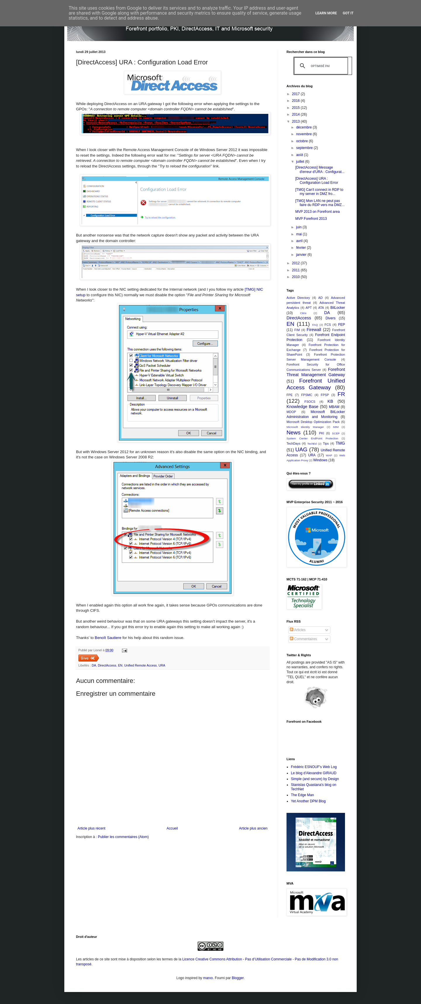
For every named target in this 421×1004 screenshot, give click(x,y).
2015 (296, 108)
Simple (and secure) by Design (315, 779)
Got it (348, 13)
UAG (301, 449)
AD (320, 297)
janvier (302, 255)
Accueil (172, 828)
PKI (321, 433)
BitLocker (337, 308)
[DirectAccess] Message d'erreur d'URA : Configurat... (319, 169)
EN (120, 665)
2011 (296, 270)
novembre (304, 134)
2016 (296, 101)
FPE (290, 395)
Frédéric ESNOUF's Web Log (314, 767)
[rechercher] (320, 65)
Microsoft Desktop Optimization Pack (313, 422)
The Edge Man (302, 795)
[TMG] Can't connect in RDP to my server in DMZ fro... (319, 192)
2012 (296, 263)
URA (161, 665)
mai (299, 234)
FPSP (325, 395)
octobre (302, 141)
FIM (297, 330)
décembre (304, 127)
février (301, 248)
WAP (329, 455)
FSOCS (309, 401)
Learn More (326, 13)
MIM (336, 427)
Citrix (303, 313)
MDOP (291, 412)
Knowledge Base (302, 406)
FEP (341, 325)
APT (309, 307)
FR (341, 394)
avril (299, 241)
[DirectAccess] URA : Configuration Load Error (316, 181)
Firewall (314, 329)
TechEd (312, 443)
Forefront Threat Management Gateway (316, 372)
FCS (328, 324)
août (300, 155)
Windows (320, 460)
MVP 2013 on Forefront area (317, 212)
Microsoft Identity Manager (305, 427)
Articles (298, 630)
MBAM (334, 407)
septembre (305, 148)
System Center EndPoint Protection (312, 438)
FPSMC (306, 395)
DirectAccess (107, 665)
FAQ (315, 324)
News (294, 432)
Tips (326, 443)
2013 (296, 121)
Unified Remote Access (140, 665)
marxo (208, 978)
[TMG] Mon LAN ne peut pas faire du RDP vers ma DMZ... (320, 203)
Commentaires (303, 639)
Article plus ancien (253, 828)
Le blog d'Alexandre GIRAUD (314, 773)
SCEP (336, 433)
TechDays (293, 443)
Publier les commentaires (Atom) (123, 837)
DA (94, 665)
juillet (300, 162)
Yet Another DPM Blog (308, 801)
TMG (340, 443)
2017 (296, 94)
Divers (330, 318)
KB (330, 401)
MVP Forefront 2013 (311, 219)
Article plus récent (91, 828)
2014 (296, 114)
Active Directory (298, 297)
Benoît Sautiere (108, 637)
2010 (296, 277)
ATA (321, 307)
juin (299, 227)
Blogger (238, 978)
